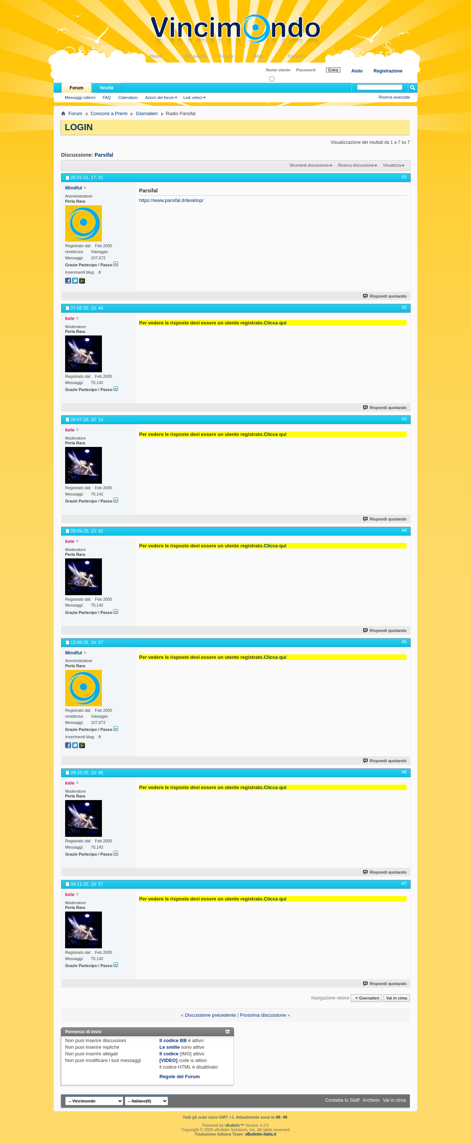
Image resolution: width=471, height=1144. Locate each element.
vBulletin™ (234, 1125)
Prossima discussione (263, 1015)
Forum (236, 56)
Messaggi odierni (80, 97)
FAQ (107, 97)
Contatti (305, 56)
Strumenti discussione (309, 165)
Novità (107, 87)
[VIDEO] (168, 1060)
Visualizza (392, 165)
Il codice (168, 1053)
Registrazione (388, 71)
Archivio (371, 1100)
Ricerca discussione (356, 165)
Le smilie (169, 1047)
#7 (404, 883)
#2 (404, 307)
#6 (404, 772)
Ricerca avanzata (394, 97)
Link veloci (192, 97)
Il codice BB (173, 1040)
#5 (404, 641)
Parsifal (104, 155)
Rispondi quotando (385, 296)
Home (166, 56)
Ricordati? (280, 79)
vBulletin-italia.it (260, 1134)
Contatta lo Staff (342, 1100)
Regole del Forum (179, 1076)
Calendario (128, 97)
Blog (270, 56)
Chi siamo (201, 56)
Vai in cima (396, 998)
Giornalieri (146, 113)
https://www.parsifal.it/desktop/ (171, 200)
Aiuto (357, 71)
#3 (404, 419)
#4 (404, 530)
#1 (404, 177)
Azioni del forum (159, 97)
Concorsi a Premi (109, 113)
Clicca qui (275, 323)
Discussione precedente (210, 1015)
